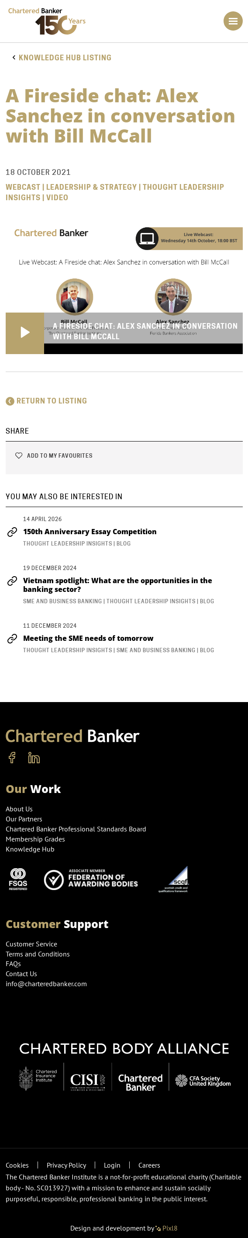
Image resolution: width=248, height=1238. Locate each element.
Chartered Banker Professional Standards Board (76, 828)
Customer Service (31, 943)
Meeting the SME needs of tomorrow (80, 638)
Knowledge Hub (30, 849)
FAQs (13, 963)
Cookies (17, 1165)
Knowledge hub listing (65, 58)
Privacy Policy (66, 1165)
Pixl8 (166, 1228)
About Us (19, 808)
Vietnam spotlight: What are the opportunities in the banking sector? (109, 585)
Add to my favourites (53, 455)
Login (112, 1165)
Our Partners (24, 818)
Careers (149, 1165)
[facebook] (12, 758)
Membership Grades (35, 839)
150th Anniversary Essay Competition (81, 531)
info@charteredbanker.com (47, 983)
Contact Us (21, 973)
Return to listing (46, 401)
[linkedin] (34, 758)
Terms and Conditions (38, 953)
